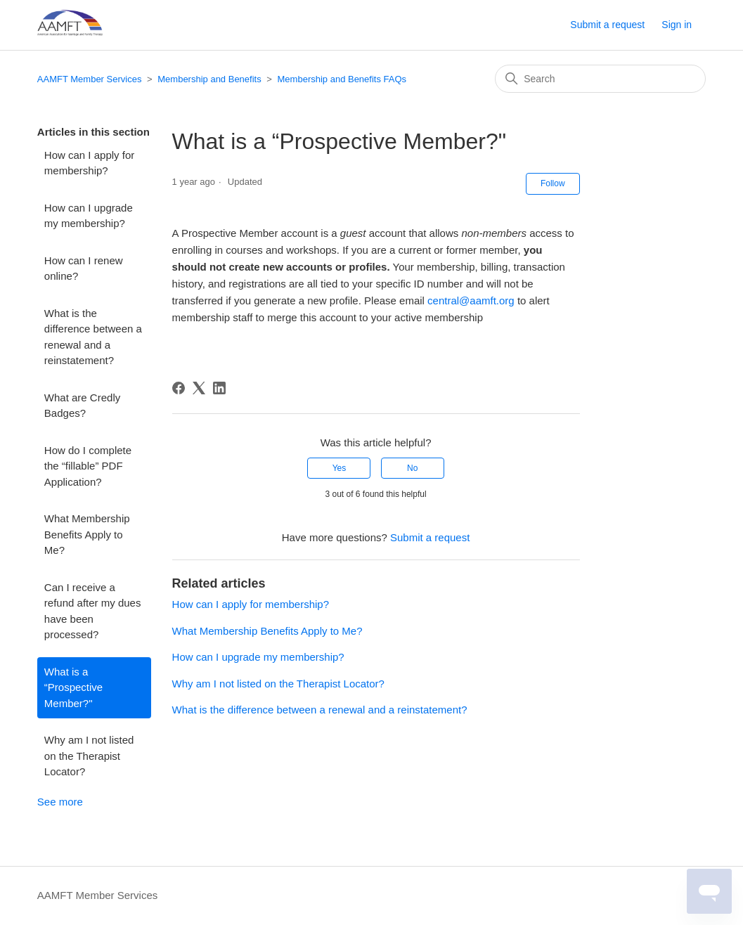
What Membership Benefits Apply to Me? (87, 534)
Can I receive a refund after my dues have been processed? (92, 611)
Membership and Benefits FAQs (342, 79)
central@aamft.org (471, 300)
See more (60, 802)
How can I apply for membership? (89, 163)
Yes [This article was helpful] (339, 468)
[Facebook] (178, 388)
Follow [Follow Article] (553, 183)
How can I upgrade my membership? (88, 216)
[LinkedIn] (219, 388)
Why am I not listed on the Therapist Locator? (89, 755)
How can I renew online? (83, 268)
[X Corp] (199, 388)
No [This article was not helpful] (412, 468)
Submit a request (607, 24)
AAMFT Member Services (89, 79)
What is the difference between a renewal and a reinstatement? (93, 337)
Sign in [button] (676, 24)
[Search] (600, 79)
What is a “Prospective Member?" (73, 687)
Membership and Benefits (209, 79)
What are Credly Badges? (82, 406)
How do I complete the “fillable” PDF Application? (87, 466)
